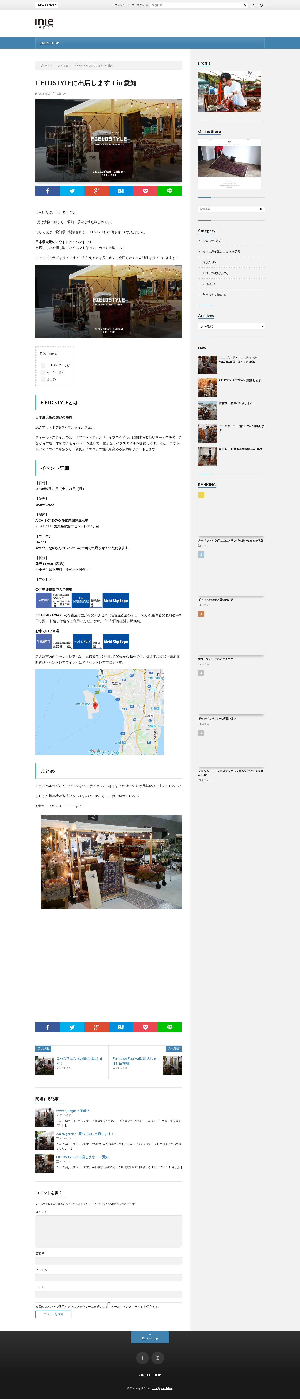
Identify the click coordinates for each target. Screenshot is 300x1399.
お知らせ (61, 93)
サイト (39, 1287)
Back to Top (150, 1338)
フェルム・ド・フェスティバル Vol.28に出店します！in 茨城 (155, 5)
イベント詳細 (53, 372)
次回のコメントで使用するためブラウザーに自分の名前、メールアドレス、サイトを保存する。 (98, 1306)
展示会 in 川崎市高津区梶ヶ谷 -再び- (241, 449)
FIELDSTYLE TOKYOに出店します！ (241, 380)
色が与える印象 (212, 294)
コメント (41, 1211)
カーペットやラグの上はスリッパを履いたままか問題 (230, 540)
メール (41, 1270)
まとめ (48, 379)
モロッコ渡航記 (212, 273)
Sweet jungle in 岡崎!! (72, 1111)
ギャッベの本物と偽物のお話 (215, 599)
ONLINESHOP (49, 43)
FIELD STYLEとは (55, 365)
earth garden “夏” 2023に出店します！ (85, 1134)
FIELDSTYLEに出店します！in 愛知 (82, 1157)
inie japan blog (162, 1388)
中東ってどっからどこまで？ (215, 659)
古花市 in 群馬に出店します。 (237, 403)
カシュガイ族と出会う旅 (218, 251)
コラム (206, 262)
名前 (40, 1253)
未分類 (206, 284)
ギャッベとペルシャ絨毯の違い (217, 718)
